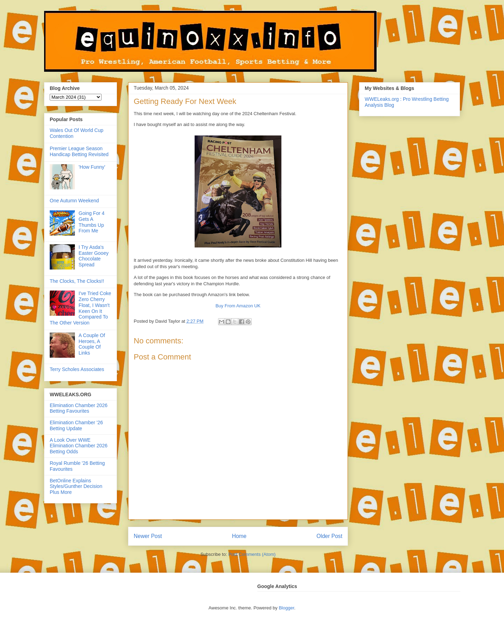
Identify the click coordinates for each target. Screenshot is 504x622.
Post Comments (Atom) (251, 554)
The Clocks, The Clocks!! (77, 281)
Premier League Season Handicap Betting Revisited (79, 151)
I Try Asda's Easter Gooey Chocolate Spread (94, 255)
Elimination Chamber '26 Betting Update (76, 425)
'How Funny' (92, 167)
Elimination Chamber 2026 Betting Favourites (78, 408)
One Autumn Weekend (74, 200)
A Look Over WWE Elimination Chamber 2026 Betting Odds (78, 446)
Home (239, 536)
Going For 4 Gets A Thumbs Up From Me (92, 221)
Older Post (329, 536)
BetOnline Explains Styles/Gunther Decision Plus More (76, 486)
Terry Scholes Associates (77, 369)
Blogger (286, 607)
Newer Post (148, 536)
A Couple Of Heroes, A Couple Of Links (92, 344)
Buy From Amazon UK (238, 305)
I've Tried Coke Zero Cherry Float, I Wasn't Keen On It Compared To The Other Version (80, 308)
